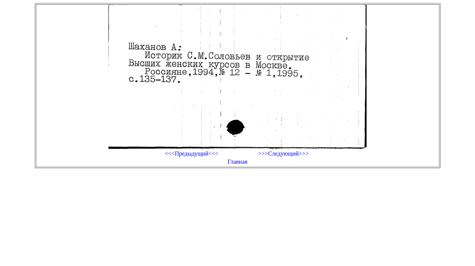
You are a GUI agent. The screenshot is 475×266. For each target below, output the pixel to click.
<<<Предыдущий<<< (191, 153)
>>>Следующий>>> (283, 153)
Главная (237, 161)
